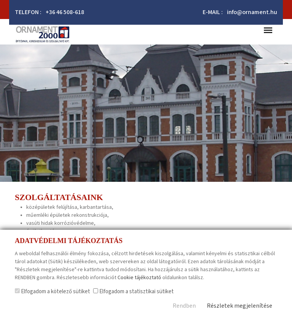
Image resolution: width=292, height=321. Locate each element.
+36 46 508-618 (65, 12)
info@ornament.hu (252, 12)
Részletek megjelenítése (239, 306)
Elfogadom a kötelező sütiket (52, 291)
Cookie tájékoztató (139, 277)
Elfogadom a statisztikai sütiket (133, 291)
